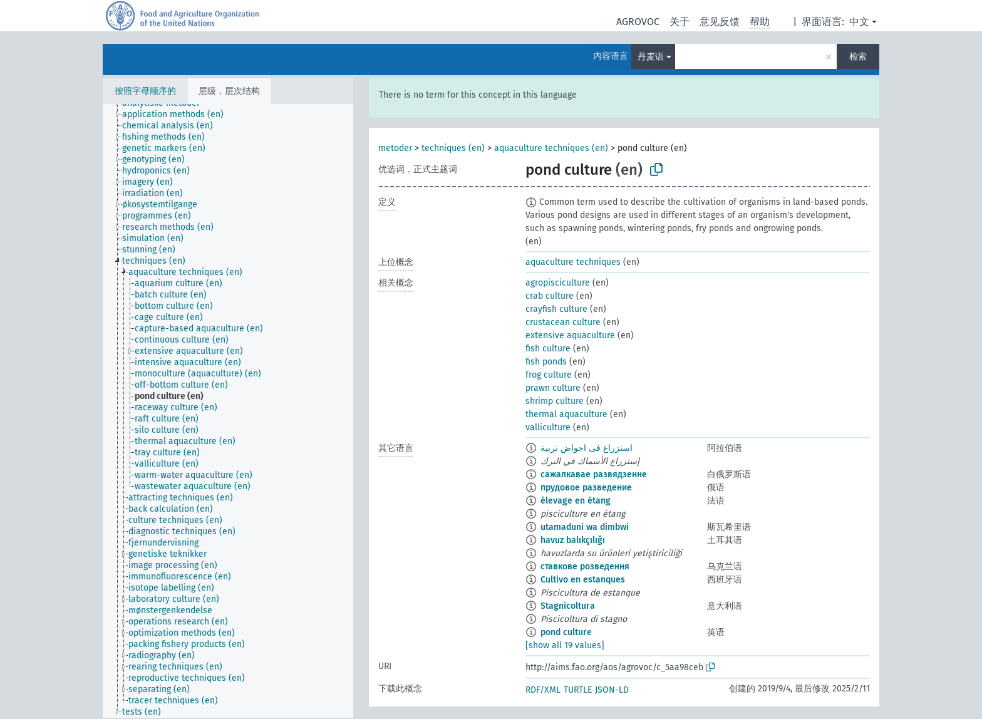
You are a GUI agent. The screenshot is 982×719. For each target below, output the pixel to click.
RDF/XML (543, 690)
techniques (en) (453, 148)
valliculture (548, 427)
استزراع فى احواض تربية (586, 448)
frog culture (548, 375)
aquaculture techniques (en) (551, 148)
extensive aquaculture (570, 335)
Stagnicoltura (567, 606)
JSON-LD (612, 690)
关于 (679, 22)
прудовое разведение (586, 487)
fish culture (548, 348)
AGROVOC (637, 22)
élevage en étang (575, 500)
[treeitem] (178, 114)
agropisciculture (557, 282)
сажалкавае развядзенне (593, 474)
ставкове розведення (584, 566)
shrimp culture (554, 401)
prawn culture (553, 388)
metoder (395, 148)
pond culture (566, 632)
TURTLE (578, 690)
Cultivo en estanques (582, 579)
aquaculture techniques (573, 262)
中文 (859, 22)
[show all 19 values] (564, 645)
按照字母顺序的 (145, 91)
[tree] (228, 411)
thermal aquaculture (566, 414)
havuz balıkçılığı (572, 540)
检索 (858, 56)
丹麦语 (651, 56)
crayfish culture (556, 309)
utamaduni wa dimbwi (584, 527)
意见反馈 (720, 22)
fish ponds (546, 361)
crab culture (549, 296)
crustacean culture (563, 322)
